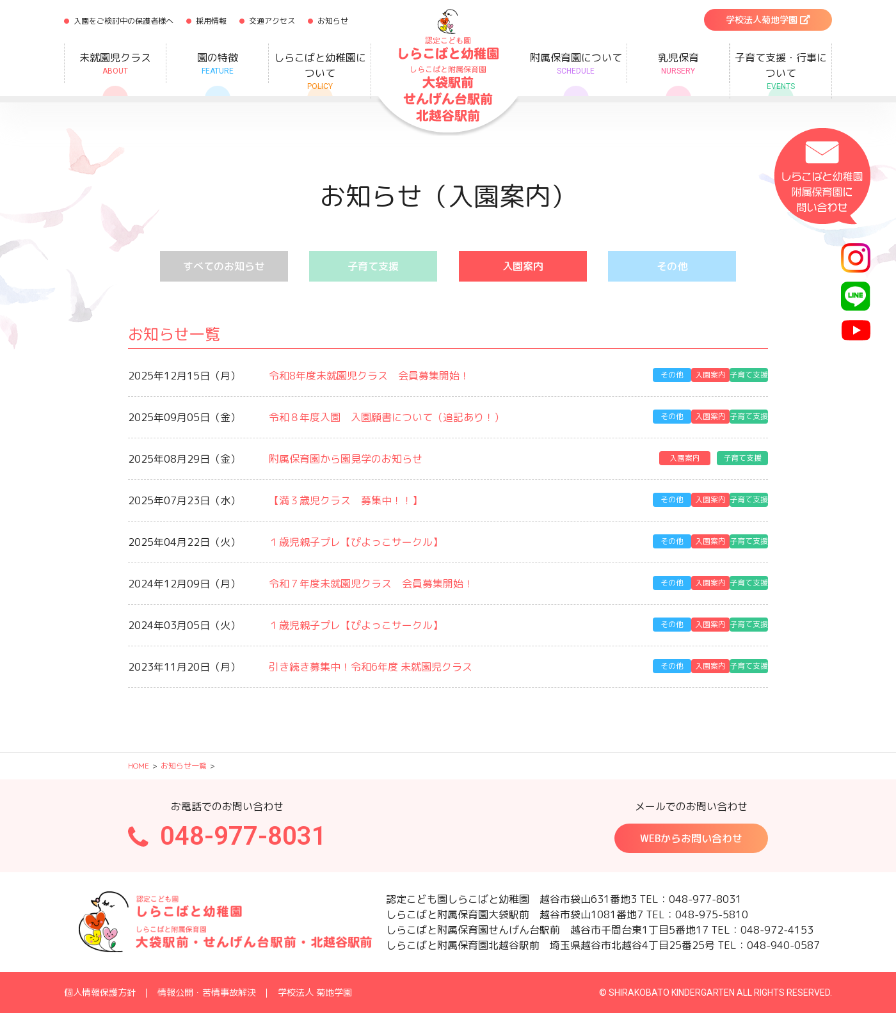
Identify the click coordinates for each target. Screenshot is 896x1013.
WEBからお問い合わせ (691, 838)
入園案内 (522, 266)
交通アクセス (272, 20)
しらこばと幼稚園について (320, 71)
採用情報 (211, 20)
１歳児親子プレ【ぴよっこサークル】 (356, 542)
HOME (138, 765)
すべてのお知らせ (224, 266)
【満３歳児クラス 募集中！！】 (345, 500)
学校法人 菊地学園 (315, 992)
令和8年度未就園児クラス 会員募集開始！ (369, 376)
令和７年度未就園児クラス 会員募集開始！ (371, 584)
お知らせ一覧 (184, 765)
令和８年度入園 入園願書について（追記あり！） (386, 417)
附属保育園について (576, 64)
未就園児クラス (115, 64)
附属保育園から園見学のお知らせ (345, 459)
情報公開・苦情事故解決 (206, 992)
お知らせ (332, 20)
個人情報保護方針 (100, 992)
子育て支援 (373, 266)
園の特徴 (217, 64)
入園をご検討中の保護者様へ (123, 20)
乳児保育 (678, 64)
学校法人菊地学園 (768, 19)
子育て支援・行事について (780, 71)
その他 (672, 266)
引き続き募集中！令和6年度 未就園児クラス (370, 667)
